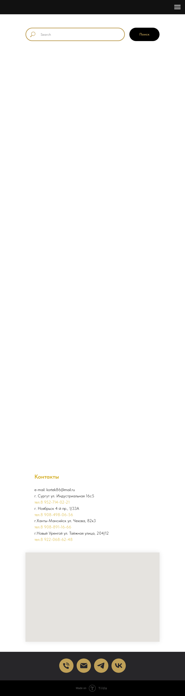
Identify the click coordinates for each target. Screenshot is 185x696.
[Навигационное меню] (177, 7)
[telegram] (101, 665)
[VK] (118, 665)
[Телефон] (66, 665)
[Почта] (84, 665)
